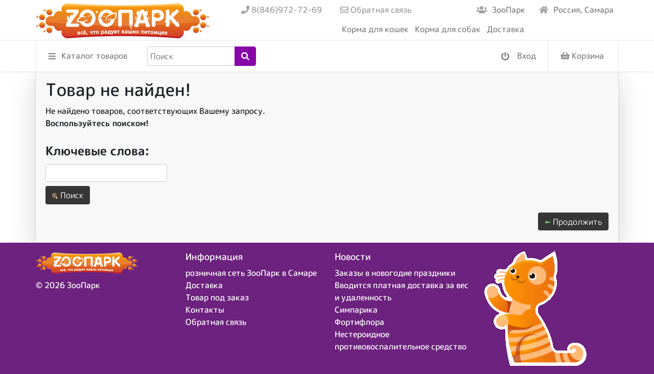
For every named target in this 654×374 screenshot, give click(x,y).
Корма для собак (448, 29)
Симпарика (356, 309)
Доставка (505, 29)
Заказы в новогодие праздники (395, 272)
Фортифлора (359, 322)
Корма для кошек (375, 29)
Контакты (204, 309)
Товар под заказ (217, 297)
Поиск (67, 195)
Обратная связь (375, 9)
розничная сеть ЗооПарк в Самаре (251, 272)
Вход (518, 56)
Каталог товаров (88, 56)
